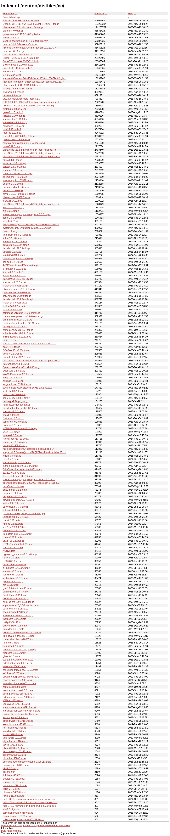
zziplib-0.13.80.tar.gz (13, 207)
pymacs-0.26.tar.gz (13, 425)
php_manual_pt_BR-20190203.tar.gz (22, 85)
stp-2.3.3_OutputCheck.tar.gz (18, 659)
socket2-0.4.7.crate (13, 547)
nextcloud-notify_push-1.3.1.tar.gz (20, 408)
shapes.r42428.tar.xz (14, 779)
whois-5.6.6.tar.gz (12, 456)
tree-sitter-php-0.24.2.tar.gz (17, 235)
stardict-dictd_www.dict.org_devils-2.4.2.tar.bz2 (27, 387)
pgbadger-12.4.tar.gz (13, 126)
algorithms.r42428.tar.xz (15, 741)
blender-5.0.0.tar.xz (13, 30)
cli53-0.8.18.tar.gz (12, 561)
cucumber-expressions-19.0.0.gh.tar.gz (23, 316)
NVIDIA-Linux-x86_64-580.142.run (21, 20)
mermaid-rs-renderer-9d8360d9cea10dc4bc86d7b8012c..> (33, 81)
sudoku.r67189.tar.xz (14, 782)
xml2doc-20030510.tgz (15, 527)
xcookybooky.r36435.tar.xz (16, 704)
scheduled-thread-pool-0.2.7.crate (20, 670)
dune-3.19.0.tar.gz (12, 146)
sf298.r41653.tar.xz (13, 700)
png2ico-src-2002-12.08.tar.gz (18, 602)
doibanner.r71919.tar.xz (15, 785)
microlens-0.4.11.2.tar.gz (15, 598)
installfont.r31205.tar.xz (15, 731)
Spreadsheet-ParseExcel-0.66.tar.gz (21, 367)
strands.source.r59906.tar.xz (17, 680)
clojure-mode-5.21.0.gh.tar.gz (18, 64)
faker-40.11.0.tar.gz (13, 190)
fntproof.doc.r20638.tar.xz (16, 364)
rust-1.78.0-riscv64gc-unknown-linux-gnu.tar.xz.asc (29, 806)
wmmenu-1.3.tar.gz (13, 571)
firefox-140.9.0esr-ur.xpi (15, 302)
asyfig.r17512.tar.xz (13, 744)
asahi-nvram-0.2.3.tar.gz (15, 612)
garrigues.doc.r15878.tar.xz (17, 816)
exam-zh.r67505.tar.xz (14, 564)
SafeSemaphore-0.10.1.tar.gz (18, 615)
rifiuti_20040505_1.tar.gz (15, 748)
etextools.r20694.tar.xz (14, 666)
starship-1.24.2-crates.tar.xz (17, 54)
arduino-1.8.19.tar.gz (13, 51)
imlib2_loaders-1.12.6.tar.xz (17, 336)
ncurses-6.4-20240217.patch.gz (19, 649)
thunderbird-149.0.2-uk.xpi (16, 248)
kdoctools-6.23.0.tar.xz (14, 282)
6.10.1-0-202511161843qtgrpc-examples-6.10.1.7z (29, 343)
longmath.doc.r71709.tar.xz (17, 384)
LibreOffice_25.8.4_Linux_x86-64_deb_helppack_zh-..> (31, 153)
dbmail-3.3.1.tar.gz (12, 160)
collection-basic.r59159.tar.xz (18, 813)
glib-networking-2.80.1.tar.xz (17, 319)
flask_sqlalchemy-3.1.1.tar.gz (18, 476)
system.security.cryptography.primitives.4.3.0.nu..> (29, 479)
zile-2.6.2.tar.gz (11, 211)
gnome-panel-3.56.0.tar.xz (16, 139)
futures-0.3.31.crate (13, 524)
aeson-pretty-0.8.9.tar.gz (15, 717)
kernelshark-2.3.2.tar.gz (15, 122)
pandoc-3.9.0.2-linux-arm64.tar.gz (20, 44)
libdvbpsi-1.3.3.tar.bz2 (14, 275)
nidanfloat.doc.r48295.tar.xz (17, 357)
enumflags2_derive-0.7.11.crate (19, 683)
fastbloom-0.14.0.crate (14, 619)
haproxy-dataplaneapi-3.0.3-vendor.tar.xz (24, 143)
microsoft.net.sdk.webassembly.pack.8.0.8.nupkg (28, 105)
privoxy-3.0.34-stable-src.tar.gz (19, 194)
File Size (99, 13)
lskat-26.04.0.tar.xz (12, 201)
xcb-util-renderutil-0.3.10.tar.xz (18, 333)
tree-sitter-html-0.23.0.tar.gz (17, 534)
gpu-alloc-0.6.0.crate (13, 629)
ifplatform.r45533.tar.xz (15, 775)
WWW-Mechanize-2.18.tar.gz (18, 374)
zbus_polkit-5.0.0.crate (14, 687)
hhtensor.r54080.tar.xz (14, 792)
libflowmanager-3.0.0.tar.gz (17, 296)
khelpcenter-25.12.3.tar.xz (16, 119)
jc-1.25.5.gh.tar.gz (12, 75)
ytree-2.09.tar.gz (11, 432)
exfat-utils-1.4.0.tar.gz (14, 370)
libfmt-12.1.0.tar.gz (12, 238)
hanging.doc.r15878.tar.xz (16, 404)
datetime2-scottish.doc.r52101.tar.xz (21, 323)
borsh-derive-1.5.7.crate (15, 591)
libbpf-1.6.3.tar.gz (12, 218)
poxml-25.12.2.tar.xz (13, 541)
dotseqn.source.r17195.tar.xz (18, 721)
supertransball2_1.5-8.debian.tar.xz (21, 605)
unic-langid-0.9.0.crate (14, 738)
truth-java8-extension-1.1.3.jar (18, 636)
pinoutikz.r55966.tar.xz (14, 758)
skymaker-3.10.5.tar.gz (15, 269)
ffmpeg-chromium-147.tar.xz (17, 88)
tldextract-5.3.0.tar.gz (14, 411)
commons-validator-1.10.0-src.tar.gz (21, 313)
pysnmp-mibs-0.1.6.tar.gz (16, 187)
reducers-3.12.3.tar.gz (14, 653)
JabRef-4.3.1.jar (11, 37)
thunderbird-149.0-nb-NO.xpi (18, 279)
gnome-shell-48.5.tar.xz (15, 177)
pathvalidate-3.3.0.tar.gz (15, 507)
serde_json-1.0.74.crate (15, 442)
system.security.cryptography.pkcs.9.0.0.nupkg (27, 228)
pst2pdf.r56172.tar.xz (14, 622)
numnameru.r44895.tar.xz (16, 765)
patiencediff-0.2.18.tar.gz (15, 608)
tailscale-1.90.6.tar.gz (14, 116)
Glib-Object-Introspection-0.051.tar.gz (22, 469)
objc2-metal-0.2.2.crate (15, 490)
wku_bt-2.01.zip (11, 221)
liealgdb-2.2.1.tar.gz (13, 262)
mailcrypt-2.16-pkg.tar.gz (15, 401)
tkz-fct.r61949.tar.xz (13, 734)
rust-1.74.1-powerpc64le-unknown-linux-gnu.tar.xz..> (30, 802)
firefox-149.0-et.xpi (12, 309)
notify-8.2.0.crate (11, 557)
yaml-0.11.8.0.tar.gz (13, 581)
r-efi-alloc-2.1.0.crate (13, 646)
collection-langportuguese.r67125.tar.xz (23, 819)
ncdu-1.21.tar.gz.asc (13, 796)
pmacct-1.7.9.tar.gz (13, 184)
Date (130, 13)
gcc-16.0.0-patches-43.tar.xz (17, 588)
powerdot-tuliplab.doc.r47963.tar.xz (21, 676)
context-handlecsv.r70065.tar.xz (19, 639)
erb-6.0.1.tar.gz (11, 585)
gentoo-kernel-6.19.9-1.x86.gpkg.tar (21, 34)
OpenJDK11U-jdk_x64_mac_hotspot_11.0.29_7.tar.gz (31, 24)
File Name (8, 13)
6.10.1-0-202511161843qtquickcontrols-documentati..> (31, 102)
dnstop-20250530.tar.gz (15, 445)
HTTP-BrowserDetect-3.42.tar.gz (20, 428)
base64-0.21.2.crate (13, 486)
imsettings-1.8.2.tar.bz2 (15, 241)
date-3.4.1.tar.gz (11, 459)
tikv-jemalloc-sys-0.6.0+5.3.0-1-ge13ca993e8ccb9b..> (31, 224)
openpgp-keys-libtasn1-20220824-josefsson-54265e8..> (32, 483)
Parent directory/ (11, 17)
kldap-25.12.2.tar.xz (13, 377)
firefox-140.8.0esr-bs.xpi (15, 285)
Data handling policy (11, 831)
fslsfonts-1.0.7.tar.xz (13, 418)
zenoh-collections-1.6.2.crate (18, 690)
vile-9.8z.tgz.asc (11, 809)
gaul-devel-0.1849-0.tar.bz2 (17, 292)
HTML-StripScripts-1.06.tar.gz (18, 544)
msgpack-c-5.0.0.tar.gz (15, 496)
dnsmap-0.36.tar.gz (13, 493)
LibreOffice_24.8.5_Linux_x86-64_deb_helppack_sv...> (31, 156)
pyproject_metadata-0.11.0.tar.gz (20, 554)
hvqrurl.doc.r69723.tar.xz (16, 438)
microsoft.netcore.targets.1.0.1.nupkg (22, 632)
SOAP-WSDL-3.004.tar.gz (16, 350)
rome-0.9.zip (9, 340)
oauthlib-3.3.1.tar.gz (13, 381)
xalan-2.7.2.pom (11, 789)
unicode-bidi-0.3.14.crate (16, 517)
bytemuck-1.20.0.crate (14, 530)
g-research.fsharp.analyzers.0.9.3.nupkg (24, 513)
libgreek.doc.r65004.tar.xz (16, 398)
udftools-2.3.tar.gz (12, 252)
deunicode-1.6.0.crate (14, 394)
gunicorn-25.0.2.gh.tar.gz (16, 245)
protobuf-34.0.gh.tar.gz (14, 109)
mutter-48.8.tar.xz (12, 95)
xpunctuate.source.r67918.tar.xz (19, 707)
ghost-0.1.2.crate (11, 656)
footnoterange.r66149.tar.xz (17, 751)
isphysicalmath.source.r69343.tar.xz (21, 710)
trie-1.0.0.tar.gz (10, 768)
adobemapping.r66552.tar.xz (18, 180)
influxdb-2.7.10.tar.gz (14, 71)
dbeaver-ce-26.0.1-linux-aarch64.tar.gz (23, 27)
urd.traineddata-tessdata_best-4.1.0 (21, 98)
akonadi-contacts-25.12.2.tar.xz (19, 289)
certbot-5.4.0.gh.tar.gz (14, 167)
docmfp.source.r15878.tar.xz (17, 693)
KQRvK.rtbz (9, 551)
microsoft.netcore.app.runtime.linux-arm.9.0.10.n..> (29, 47)
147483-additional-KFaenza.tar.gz (20, 265)
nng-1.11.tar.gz (10, 231)
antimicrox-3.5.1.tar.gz (14, 163)
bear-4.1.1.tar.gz (11, 347)
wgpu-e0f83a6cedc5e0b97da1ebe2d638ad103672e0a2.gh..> (34, 78)
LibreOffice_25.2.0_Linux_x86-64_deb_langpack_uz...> (31, 360)
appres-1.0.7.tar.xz (12, 435)
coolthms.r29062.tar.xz (14, 755)
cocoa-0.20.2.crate (12, 537)
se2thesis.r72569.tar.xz (15, 673)
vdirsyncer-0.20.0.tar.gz (15, 421)
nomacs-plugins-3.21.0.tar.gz (18, 258)
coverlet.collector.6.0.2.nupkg (18, 173)
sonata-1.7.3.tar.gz (12, 170)
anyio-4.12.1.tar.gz (12, 353)
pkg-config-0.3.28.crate (15, 625)
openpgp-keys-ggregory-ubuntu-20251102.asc (27, 761)
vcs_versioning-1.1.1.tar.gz (17, 462)
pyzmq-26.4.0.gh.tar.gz (15, 326)
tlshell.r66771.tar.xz (13, 574)
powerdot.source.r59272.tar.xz (18, 500)
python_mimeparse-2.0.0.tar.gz (19, 697)
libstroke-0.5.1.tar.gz (13, 391)
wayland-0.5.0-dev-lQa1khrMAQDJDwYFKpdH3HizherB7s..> (34, 452)
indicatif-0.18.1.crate (13, 503)
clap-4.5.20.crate (11, 520)
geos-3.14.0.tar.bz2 (13, 112)
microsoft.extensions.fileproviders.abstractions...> (28, 449)
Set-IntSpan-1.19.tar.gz (15, 595)
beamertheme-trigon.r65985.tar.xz (20, 714)
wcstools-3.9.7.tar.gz (13, 92)
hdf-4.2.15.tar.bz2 (12, 129)
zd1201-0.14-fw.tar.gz (14, 473)
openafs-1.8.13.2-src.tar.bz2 (17, 68)
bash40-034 (9, 772)
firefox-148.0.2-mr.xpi (14, 306)
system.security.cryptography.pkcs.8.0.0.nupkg (27, 214)
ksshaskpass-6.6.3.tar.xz (15, 578)
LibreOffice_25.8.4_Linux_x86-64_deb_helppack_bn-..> (32, 150)
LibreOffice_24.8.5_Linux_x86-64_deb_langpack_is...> (31, 204)
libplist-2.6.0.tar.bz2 (13, 272)
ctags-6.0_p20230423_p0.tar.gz (19, 136)
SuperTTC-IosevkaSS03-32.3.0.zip (21, 61)
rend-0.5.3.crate (11, 642)
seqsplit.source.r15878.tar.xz (18, 724)
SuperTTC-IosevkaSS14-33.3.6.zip (21, 58)
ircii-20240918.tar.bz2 (14, 255)
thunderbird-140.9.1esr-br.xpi (18, 299)
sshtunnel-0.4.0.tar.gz (14, 510)
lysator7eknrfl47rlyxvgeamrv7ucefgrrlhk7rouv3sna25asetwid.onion (35, 825)
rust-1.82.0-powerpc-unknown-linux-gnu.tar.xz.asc (29, 799)
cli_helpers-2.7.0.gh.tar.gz (16, 568)
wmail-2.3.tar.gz (11, 415)
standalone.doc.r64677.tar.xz (18, 330)
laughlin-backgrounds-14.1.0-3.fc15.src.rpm (25, 41)
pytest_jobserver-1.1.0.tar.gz (17, 663)
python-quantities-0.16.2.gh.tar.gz (20, 466)
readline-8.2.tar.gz (12, 133)
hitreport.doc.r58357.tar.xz (16, 197)
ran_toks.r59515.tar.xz (14, 727)
